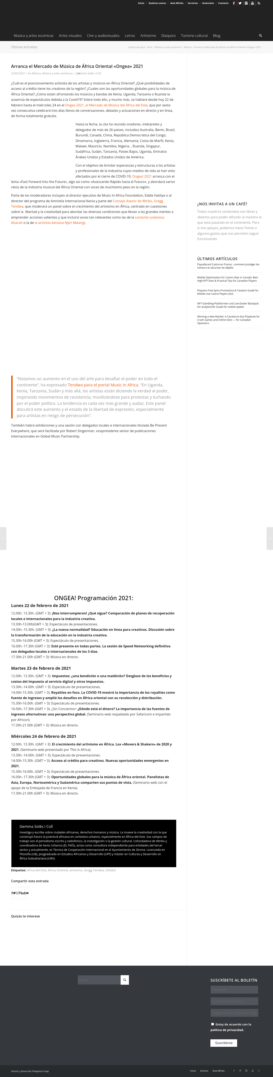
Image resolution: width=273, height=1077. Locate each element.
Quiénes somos (157, 3)
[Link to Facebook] (234, 3)
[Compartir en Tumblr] (25, 893)
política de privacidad (226, 1030)
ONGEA (111, 870)
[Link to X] (240, 3)
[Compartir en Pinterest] (20, 893)
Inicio (141, 3)
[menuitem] (141, 3)
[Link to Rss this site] (259, 3)
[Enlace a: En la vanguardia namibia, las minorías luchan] (21, 932)
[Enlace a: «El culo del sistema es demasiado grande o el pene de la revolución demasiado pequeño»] (166, 932)
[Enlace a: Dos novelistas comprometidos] (83, 932)
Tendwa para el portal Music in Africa (103, 385)
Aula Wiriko (176, 3)
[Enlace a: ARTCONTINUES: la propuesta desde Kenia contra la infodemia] (124, 930)
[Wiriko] (42, 18)
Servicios (193, 3)
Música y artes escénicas (57, 73)
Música (36, 73)
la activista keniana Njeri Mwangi (60, 222)
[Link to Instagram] (246, 3)
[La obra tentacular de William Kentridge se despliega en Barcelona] (3, 538)
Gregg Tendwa (94, 870)
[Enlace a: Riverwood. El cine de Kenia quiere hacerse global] (145, 927)
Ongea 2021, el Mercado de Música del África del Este (106, 105)
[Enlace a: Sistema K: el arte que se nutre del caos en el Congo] (104, 928)
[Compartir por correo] (27, 893)
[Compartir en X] (14, 893)
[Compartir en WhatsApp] (17, 893)
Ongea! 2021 (142, 176)
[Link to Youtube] (253, 3)
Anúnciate (208, 3)
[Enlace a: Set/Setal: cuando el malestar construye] (62, 932)
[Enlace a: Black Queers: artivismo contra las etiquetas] (42, 932)
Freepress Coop (40, 1071)
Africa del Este (36, 870)
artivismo (75, 870)
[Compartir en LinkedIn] (22, 893)
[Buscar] (259, 36)
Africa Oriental (58, 870)
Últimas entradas (24, 47)
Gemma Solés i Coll (89, 73)
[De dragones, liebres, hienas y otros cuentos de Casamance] (270, 538)
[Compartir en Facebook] (12, 893)
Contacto (223, 3)
